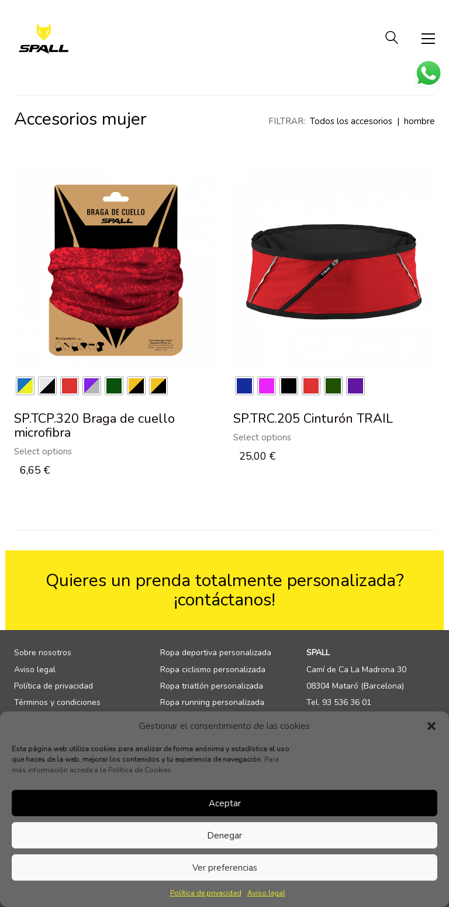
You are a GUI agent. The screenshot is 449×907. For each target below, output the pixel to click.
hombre (419, 121)
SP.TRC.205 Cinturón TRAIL (313, 419)
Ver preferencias (224, 868)
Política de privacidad (205, 893)
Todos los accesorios (351, 121)
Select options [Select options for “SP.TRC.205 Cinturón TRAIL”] (262, 437)
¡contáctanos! (224, 600)
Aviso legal (266, 893)
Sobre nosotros (42, 653)
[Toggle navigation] (428, 38)
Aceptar (225, 803)
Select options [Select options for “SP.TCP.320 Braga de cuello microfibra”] (43, 451)
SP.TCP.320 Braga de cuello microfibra (94, 426)
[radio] (25, 386)
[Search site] (391, 39)
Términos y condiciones (57, 702)
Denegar (224, 835)
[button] (431, 726)
